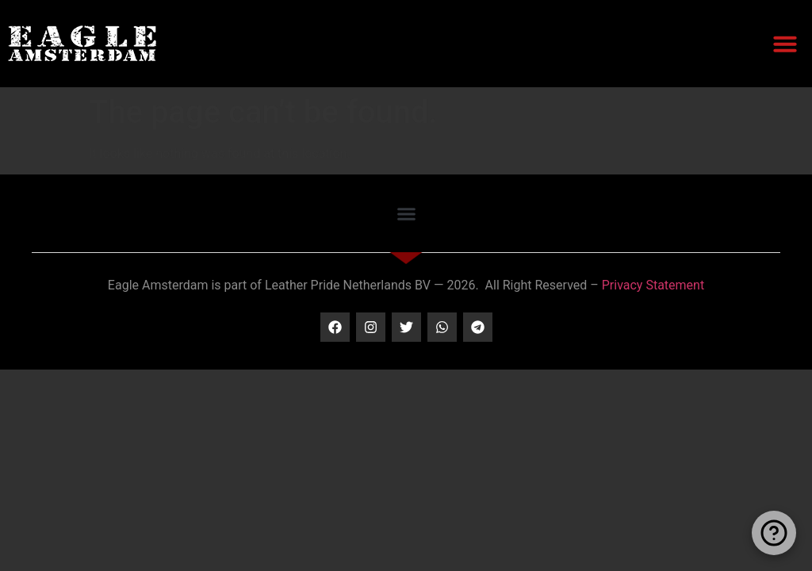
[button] (785, 44)
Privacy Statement (653, 285)
